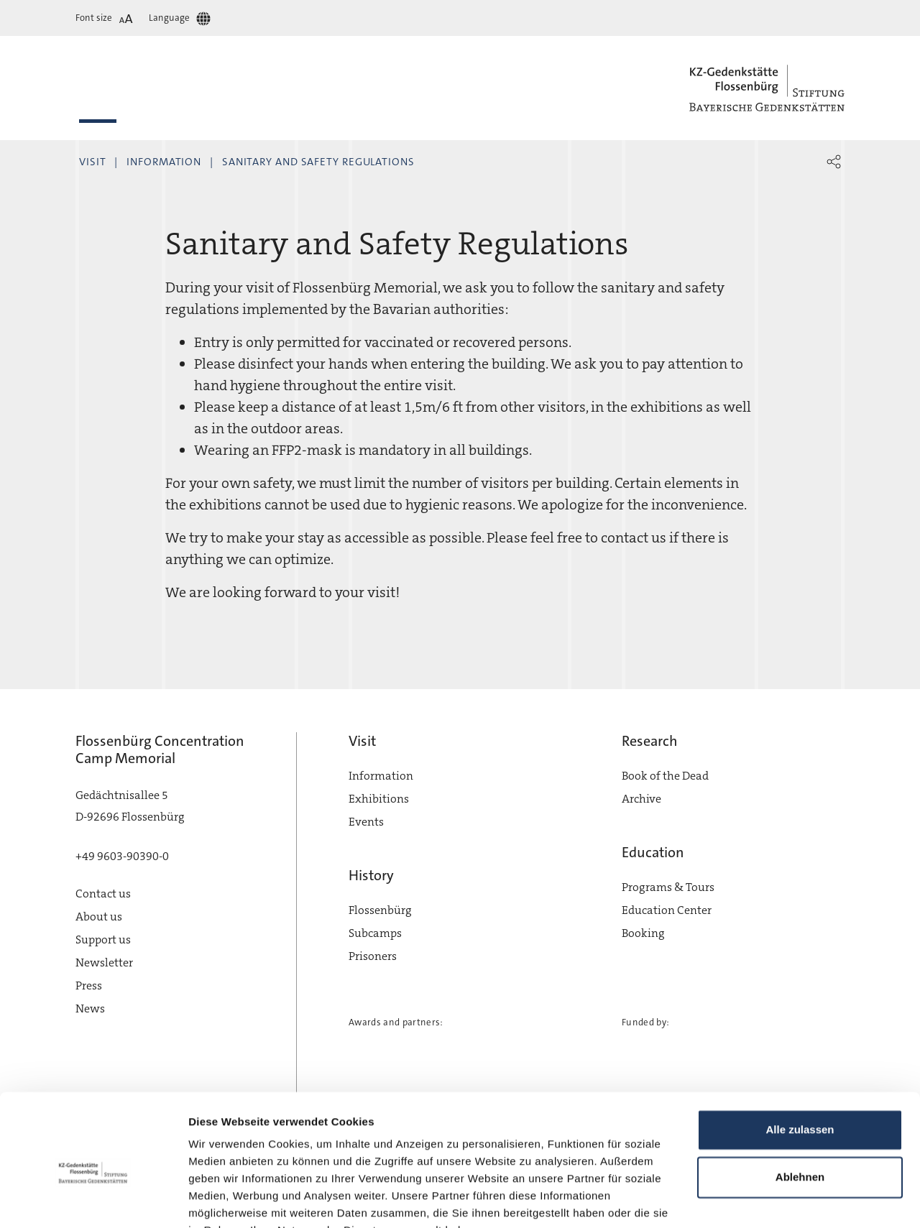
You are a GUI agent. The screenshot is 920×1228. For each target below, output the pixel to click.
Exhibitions (379, 798)
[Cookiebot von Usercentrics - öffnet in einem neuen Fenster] (93, 1200)
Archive (641, 798)
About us (98, 916)
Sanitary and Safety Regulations (318, 161)
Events (366, 821)
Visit (92, 161)
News (90, 1008)
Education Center (667, 910)
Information (163, 161)
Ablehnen (800, 1106)
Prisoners (373, 956)
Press (88, 985)
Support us (103, 939)
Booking (643, 933)
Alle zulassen (799, 1059)
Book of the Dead (665, 775)
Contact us (103, 893)
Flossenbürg (380, 910)
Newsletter (104, 962)
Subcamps (375, 933)
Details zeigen (224, 1200)
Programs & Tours (668, 887)
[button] (834, 161)
